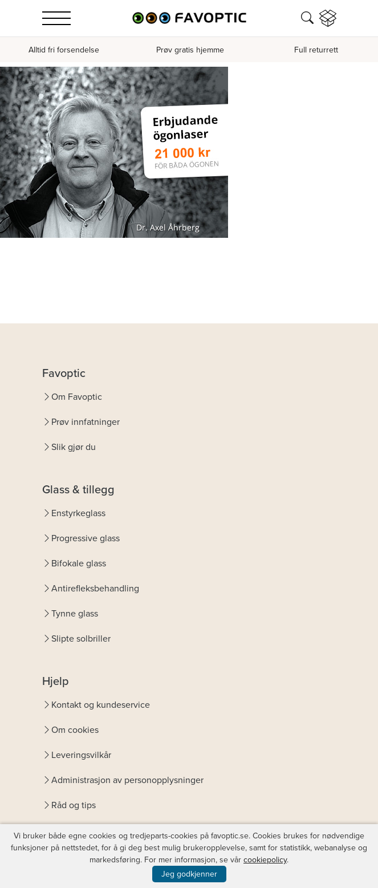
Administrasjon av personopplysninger (127, 779)
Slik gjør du (73, 446)
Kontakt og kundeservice (100, 704)
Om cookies (75, 729)
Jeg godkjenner (189, 874)
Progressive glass (85, 538)
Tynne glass (74, 613)
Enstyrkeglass (78, 513)
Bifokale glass (78, 563)
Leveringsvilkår (81, 754)
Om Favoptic (76, 396)
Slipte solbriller (81, 638)
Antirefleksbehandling (95, 588)
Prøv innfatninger (85, 421)
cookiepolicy (265, 860)
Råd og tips (73, 805)
